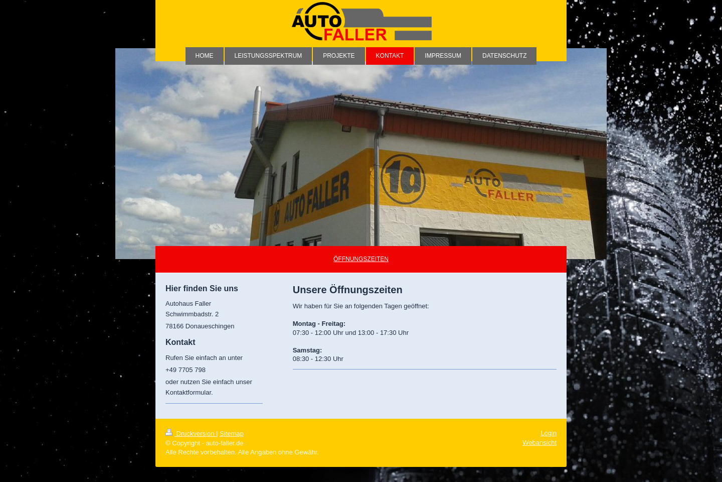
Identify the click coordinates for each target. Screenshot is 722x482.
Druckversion (190, 433)
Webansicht (539, 442)
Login (548, 433)
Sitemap (232, 433)
